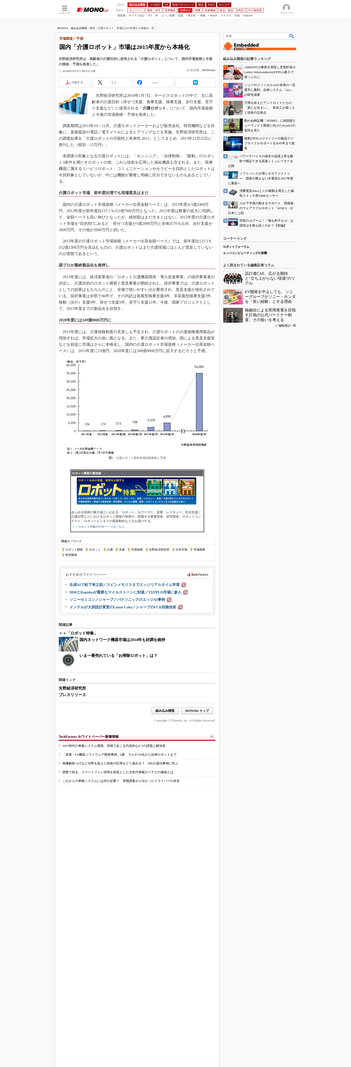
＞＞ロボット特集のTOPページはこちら (98, 589)
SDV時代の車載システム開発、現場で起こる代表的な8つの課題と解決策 (114, 827)
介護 (110, 612)
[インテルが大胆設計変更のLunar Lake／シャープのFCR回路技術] (126, 670)
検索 (292, 98)
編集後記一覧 (287, 894)
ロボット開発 (74, 612)
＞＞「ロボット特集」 (78, 696)
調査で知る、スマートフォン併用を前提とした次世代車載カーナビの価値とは (117, 853)
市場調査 (199, 612)
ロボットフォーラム (236, 816)
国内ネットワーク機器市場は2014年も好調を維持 (122, 703)
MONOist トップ (197, 773)
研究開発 (71, 618)
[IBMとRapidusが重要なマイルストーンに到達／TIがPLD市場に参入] (128, 655)
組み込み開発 (79, 90)
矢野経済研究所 (159, 612)
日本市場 (181, 612)
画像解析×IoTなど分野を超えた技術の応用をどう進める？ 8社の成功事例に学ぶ (120, 845)
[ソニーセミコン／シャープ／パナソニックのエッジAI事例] (120, 662)
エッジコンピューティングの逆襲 (245, 822)
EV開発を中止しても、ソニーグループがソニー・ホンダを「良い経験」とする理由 (270, 866)
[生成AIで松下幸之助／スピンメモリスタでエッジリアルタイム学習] (127, 648)
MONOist (62, 90)
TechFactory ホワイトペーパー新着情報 (89, 818)
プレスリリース (72, 758)
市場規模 (137, 612)
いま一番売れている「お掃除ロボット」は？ (118, 718)
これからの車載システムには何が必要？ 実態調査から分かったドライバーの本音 (121, 862)
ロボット (95, 612)
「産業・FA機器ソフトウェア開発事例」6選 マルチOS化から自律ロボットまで (119, 836)
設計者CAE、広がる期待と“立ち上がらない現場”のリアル (270, 847)
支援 (122, 612)
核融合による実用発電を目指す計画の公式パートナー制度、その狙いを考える (270, 884)
